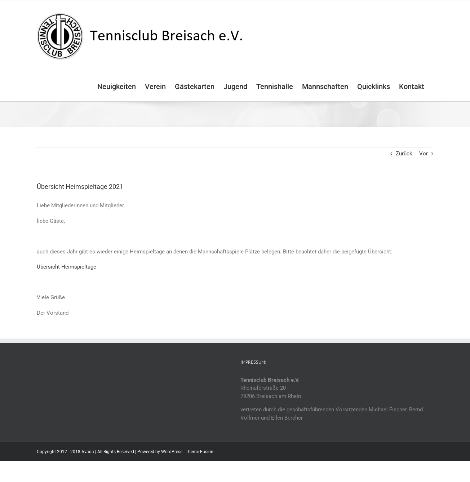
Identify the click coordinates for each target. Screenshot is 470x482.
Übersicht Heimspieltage (66, 267)
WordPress (171, 451)
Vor (423, 153)
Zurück (404, 153)
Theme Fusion (199, 451)
